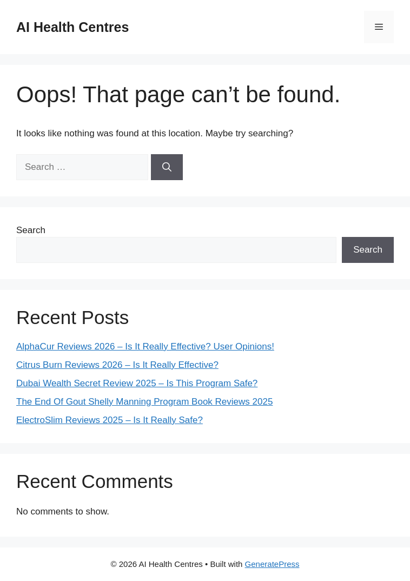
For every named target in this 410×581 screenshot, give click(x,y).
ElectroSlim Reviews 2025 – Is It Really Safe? (109, 420)
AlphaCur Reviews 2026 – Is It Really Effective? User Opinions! (145, 346)
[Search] (167, 167)
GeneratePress (272, 564)
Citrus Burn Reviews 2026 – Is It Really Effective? (117, 365)
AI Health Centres (72, 27)
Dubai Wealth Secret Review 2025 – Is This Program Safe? (136, 383)
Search (30, 230)
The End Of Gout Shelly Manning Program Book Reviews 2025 (144, 402)
